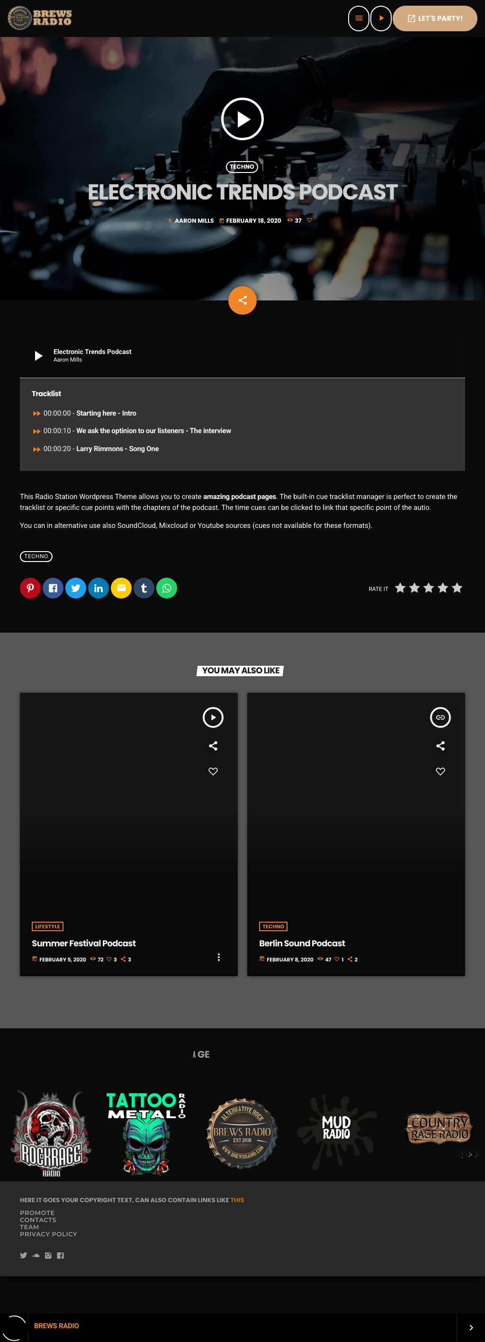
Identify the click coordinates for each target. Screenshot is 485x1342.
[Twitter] (23, 1293)
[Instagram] (48, 1293)
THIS (237, 1237)
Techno (242, 183)
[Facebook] (60, 1293)
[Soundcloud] (36, 1293)
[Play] (381, 18)
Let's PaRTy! (435, 19)
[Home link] (41, 18)
